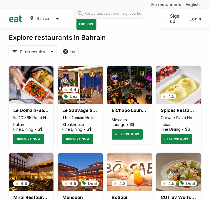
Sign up (174, 18)
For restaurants (166, 4)
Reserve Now (29, 139)
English (193, 4)
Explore (86, 24)
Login (195, 19)
